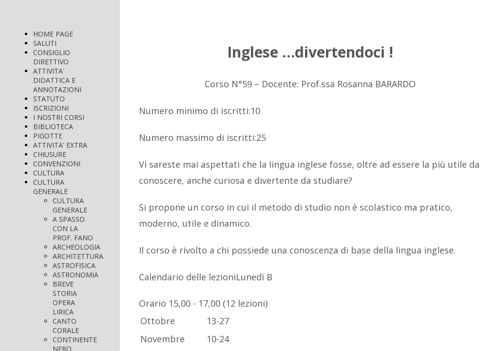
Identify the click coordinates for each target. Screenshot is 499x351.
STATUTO (49, 98)
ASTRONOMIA (75, 274)
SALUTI (45, 43)
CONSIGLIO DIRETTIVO (51, 57)
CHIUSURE (49, 154)
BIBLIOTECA (53, 126)
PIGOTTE (47, 135)
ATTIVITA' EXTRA (60, 145)
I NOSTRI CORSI (58, 117)
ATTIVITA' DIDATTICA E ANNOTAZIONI (57, 80)
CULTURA (48, 172)
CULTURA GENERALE (50, 186)
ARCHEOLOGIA (76, 247)
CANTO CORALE (66, 325)
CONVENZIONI (56, 163)
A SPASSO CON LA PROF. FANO (73, 228)
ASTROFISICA (74, 265)
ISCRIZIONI (51, 108)
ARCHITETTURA (78, 256)
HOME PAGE (53, 34)
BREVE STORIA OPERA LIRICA (65, 297)
